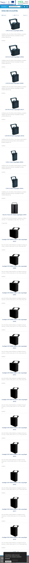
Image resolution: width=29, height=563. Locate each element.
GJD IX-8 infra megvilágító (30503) (14, 188)
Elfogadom (8, 561)
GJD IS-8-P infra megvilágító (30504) (14, 57)
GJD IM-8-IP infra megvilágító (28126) (14, 135)
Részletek (7, 558)
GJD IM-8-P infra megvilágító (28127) (14, 109)
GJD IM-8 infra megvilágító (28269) (14, 83)
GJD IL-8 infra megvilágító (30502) (14, 162)
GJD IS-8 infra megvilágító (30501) (14, 30)
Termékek (4, 6)
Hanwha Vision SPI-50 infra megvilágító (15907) (15, 214)
